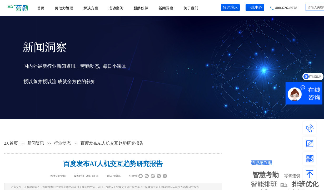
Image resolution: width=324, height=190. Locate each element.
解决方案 (90, 8)
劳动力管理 (64, 8)
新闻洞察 (165, 8)
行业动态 (62, 143)
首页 (40, 8)
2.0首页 (11, 143)
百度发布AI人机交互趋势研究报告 (112, 143)
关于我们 (190, 8)
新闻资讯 (35, 143)
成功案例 (115, 8)
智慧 (265, 174)
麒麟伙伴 (140, 8)
